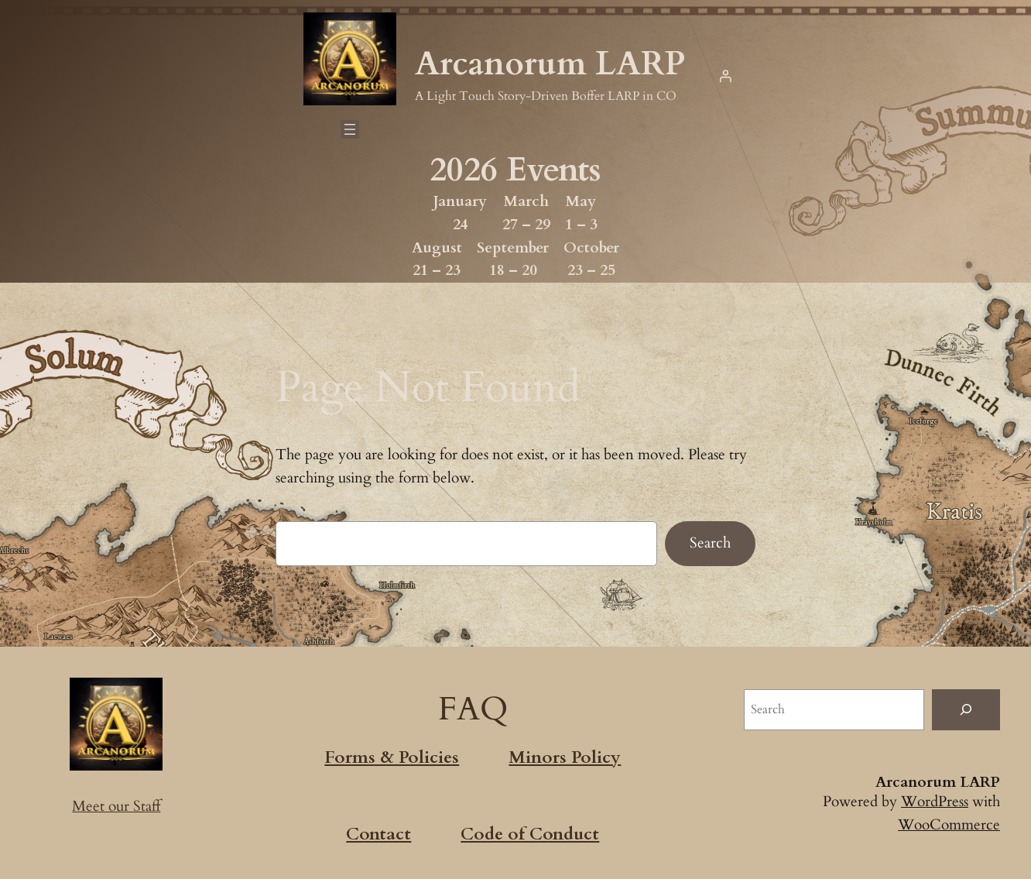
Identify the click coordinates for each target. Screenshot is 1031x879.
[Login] (725, 75)
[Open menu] (349, 129)
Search (710, 543)
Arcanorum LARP (550, 64)
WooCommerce (948, 825)
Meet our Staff (116, 806)
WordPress (933, 801)
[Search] (966, 709)
